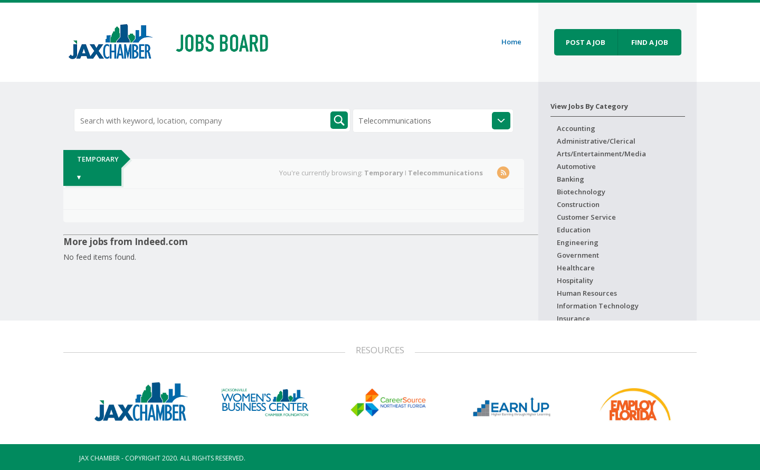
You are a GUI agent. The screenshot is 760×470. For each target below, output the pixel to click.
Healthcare (576, 267)
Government (578, 255)
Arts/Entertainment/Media (601, 153)
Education (574, 229)
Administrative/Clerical (596, 141)
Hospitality (575, 280)
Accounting (576, 128)
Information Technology (598, 306)
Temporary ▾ (98, 168)
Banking (570, 179)
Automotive (576, 166)
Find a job (649, 42)
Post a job (585, 42)
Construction (578, 204)
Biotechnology (581, 191)
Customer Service (586, 217)
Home (511, 41)
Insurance (573, 318)
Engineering (577, 242)
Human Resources (587, 293)
